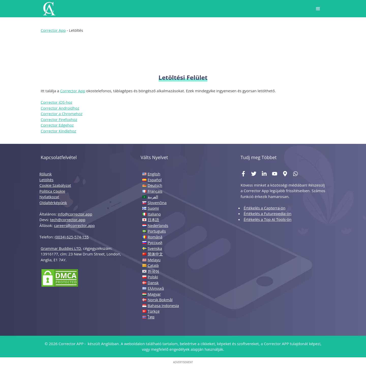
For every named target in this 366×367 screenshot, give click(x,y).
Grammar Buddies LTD (61, 248)
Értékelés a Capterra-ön (264, 207)
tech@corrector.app (67, 219)
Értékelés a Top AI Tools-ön (267, 219)
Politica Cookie (52, 191)
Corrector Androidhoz (60, 108)
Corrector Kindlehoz (58, 130)
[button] (317, 8)
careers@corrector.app (74, 225)
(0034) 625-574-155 (72, 236)
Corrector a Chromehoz (61, 113)
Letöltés (46, 179)
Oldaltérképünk (53, 202)
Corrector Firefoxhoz (59, 119)
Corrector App (53, 30)
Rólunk (45, 173)
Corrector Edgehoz (57, 125)
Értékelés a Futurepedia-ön (267, 213)
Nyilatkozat (49, 196)
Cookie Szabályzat (55, 185)
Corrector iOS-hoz (56, 102)
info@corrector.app (75, 214)
